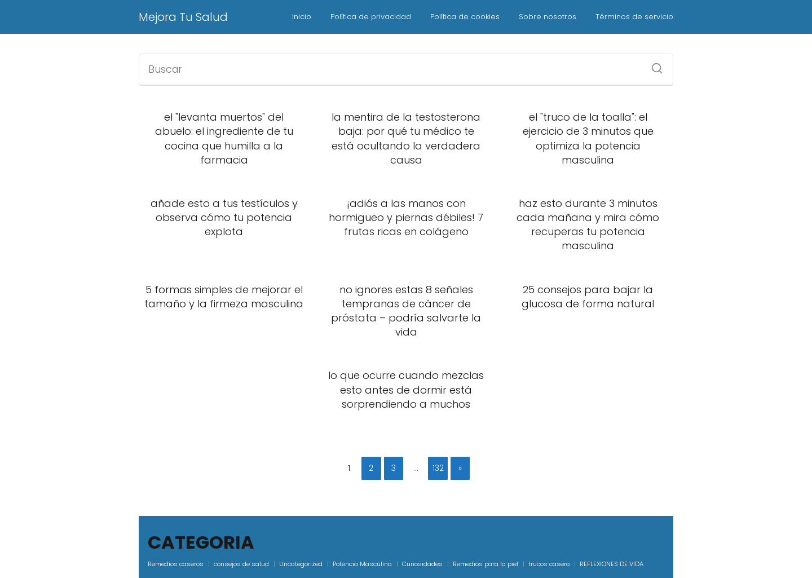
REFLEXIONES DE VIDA (611, 563)
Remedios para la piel (485, 563)
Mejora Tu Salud (183, 17)
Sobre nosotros (547, 16)
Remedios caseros (176, 563)
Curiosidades (422, 563)
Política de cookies (465, 16)
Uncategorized (301, 563)
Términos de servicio (634, 16)
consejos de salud (241, 563)
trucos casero (549, 563)
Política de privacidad (370, 16)
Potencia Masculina (362, 563)
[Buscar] (653, 65)
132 (438, 468)
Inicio (301, 16)
